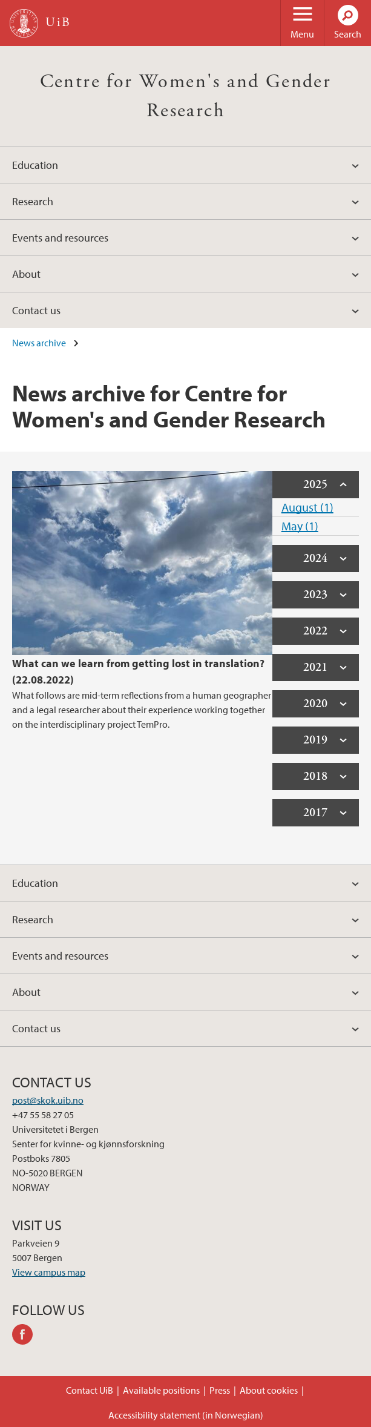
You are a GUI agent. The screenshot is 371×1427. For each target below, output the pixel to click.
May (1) (299, 525)
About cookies (269, 1390)
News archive (39, 343)
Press (219, 1390)
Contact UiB (89, 1390)
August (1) (307, 507)
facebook (26, 1336)
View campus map (48, 1272)
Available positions (161, 1390)
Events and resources (60, 238)
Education (35, 165)
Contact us (36, 310)
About (26, 274)
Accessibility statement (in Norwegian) (185, 1415)
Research (32, 201)
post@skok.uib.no (48, 1100)
